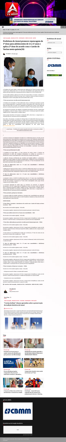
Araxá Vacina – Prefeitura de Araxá (14, 129)
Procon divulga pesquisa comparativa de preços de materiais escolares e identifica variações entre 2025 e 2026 (12, 373)
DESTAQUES (22, 38)
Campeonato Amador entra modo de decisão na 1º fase (34, 372)
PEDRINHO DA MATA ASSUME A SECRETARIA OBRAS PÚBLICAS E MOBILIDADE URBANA (34, 353)
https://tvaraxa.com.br (14, 291)
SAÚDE (34, 38)
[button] (62, 27)
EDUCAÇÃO (34, 300)
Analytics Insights (29, 434)
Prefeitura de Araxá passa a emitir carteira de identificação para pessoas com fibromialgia (12, 353)
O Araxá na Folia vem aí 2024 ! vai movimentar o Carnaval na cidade (13, 391)
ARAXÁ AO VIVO (14, 38)
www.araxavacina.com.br (9, 125)
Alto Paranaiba (6, 38)
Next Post (7, 297)
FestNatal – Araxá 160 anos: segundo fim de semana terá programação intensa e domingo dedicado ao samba (34, 392)
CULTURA (22, 300)
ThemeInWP (5, 440)
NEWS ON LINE (28, 38)
